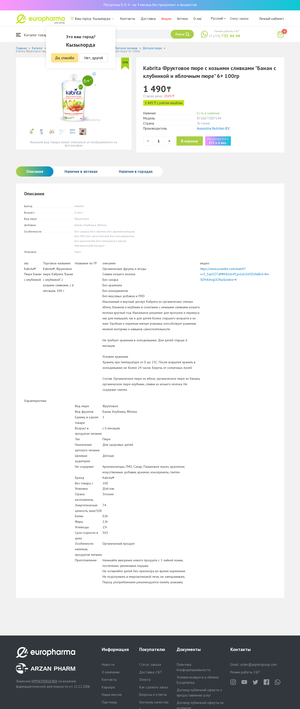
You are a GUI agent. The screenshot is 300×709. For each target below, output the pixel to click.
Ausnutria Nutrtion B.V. (213, 128)
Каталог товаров (33, 34)
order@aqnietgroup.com (258, 664)
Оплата (144, 679)
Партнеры (109, 702)
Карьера (108, 687)
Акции (166, 18)
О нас (197, 18)
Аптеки (182, 18)
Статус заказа (239, 18)
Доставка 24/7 (150, 672)
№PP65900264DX (44, 681)
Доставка (148, 18)
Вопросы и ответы (153, 694)
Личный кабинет (271, 18)
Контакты (127, 18)
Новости (108, 664)
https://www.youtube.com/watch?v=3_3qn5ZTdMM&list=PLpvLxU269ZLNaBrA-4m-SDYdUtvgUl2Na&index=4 (235, 274)
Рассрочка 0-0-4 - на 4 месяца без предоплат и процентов (150, 4)
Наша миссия (112, 694)
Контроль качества (153, 702)
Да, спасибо (64, 57)
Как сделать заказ (153, 687)
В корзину (194, 141)
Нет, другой (93, 57)
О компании (111, 672)
